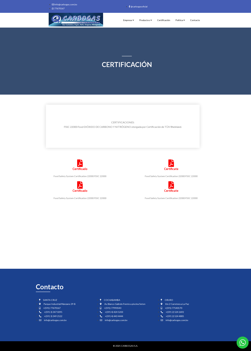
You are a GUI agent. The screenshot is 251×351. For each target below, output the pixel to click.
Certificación (163, 20)
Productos (145, 20)
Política (180, 20)
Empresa (128, 20)
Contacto (195, 20)
